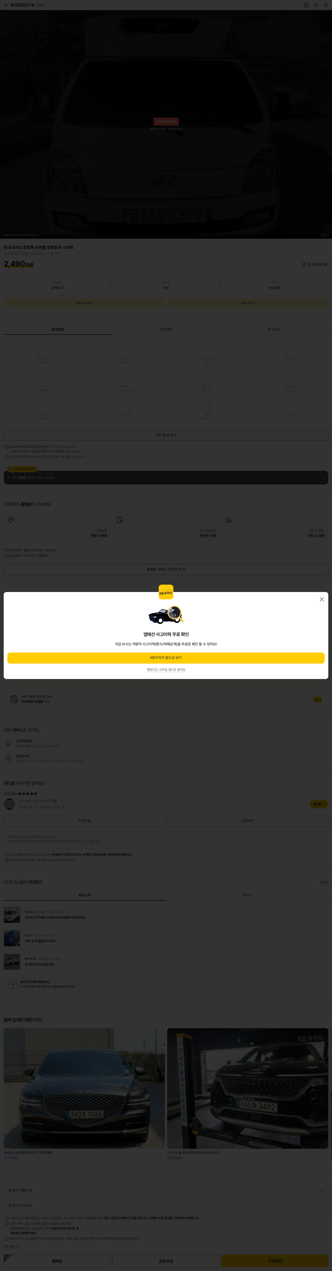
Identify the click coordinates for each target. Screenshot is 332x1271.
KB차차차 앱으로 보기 (166, 658)
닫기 (322, 599)
